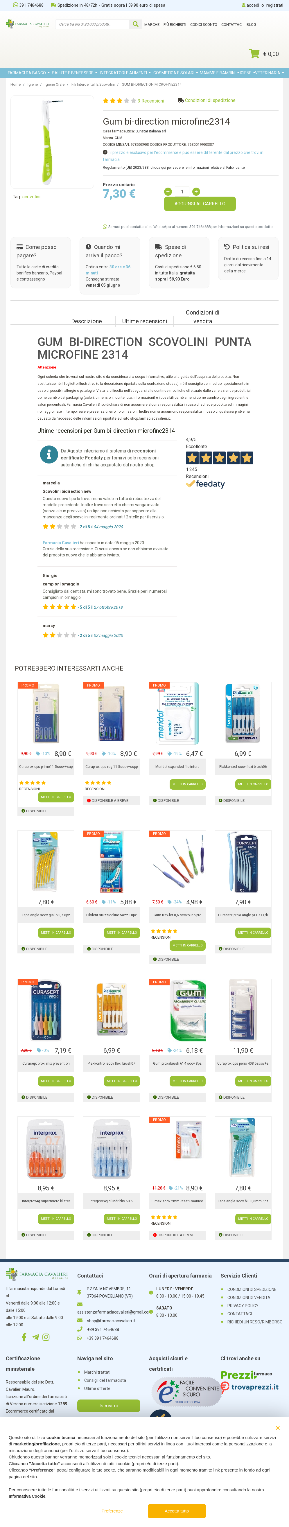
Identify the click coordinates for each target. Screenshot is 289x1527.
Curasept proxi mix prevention (46, 1063)
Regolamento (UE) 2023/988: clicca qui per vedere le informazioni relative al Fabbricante (174, 168)
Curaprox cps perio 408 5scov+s (243, 1063)
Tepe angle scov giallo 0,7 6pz (46, 915)
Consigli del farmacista (105, 1380)
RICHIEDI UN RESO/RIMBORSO (255, 1322)
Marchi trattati (97, 1372)
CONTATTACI (239, 1314)
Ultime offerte (97, 1388)
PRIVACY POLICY (243, 1305)
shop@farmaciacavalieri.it (106, 1320)
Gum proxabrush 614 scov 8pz (177, 1063)
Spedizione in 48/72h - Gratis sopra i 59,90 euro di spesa (108, 5)
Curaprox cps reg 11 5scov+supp (111, 767)
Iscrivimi (108, 1406)
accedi (253, 5)
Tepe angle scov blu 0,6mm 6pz (243, 1201)
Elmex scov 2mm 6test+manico (177, 1201)
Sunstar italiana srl (151, 131)
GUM (118, 138)
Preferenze (112, 1510)
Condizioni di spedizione (210, 100)
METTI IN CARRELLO (56, 797)
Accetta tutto (177, 1510)
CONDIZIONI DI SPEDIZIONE (252, 1289)
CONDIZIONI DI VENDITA (248, 1297)
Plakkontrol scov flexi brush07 (111, 1063)
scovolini (31, 197)
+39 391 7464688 (98, 1329)
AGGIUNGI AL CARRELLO (200, 203)
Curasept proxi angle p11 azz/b (243, 915)
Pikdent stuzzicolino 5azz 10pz (111, 915)
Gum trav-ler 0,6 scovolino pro (177, 915)
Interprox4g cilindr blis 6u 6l (112, 1201)
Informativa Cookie (27, 1496)
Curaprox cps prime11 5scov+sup (46, 767)
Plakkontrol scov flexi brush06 (243, 767)
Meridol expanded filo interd (177, 767)
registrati (274, 5)
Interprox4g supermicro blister (46, 1201)
